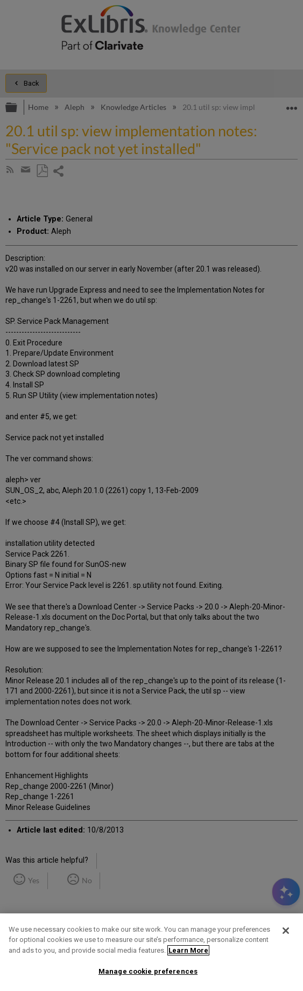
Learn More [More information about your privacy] (188, 950)
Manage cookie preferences (148, 971)
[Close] (286, 931)
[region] (151, 952)
